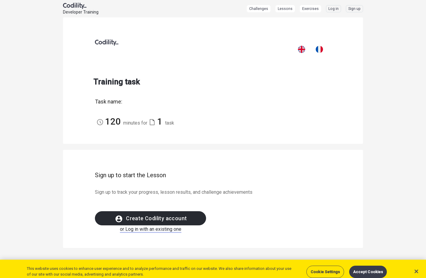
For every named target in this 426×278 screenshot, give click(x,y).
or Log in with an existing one (150, 229)
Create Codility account (150, 219)
